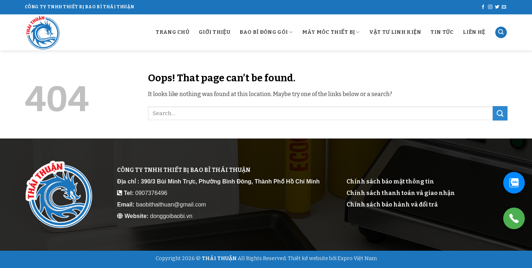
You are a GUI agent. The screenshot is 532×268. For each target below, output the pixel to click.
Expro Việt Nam (357, 258)
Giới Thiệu (214, 32)
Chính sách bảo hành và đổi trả (392, 204)
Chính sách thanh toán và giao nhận (401, 193)
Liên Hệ (474, 32)
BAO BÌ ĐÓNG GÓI (266, 32)
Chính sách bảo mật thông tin (390, 181)
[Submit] (500, 113)
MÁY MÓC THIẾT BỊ (331, 32)
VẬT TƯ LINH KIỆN (395, 32)
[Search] (501, 32)
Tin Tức (441, 32)
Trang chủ (172, 32)
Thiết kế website (308, 258)
